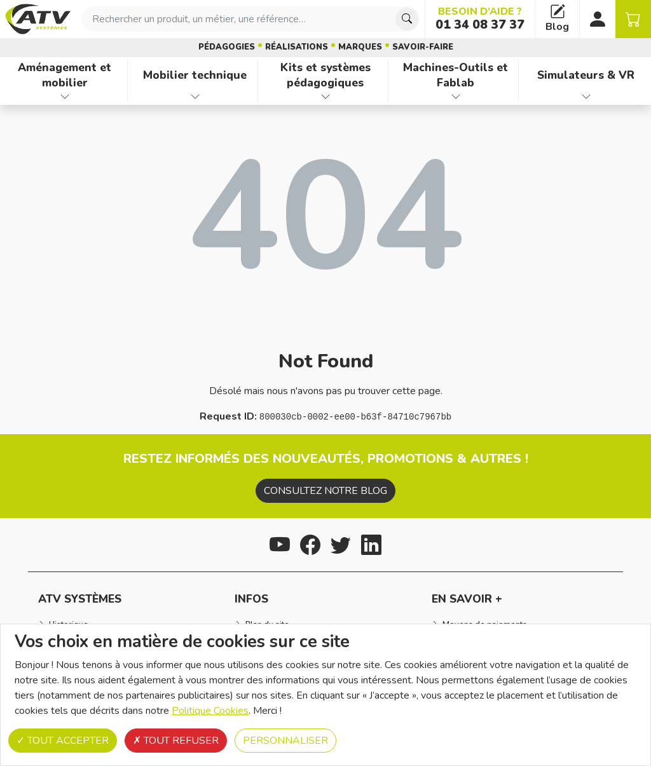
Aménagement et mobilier (64, 75)
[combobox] (250, 19)
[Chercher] (406, 19)
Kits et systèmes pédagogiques (325, 75)
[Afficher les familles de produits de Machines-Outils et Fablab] (456, 96)
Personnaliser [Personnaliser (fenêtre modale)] (285, 741)
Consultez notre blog (325, 491)
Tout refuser (176, 741)
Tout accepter (63, 741)
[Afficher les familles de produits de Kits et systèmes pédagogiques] (325, 96)
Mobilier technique (195, 75)
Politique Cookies (210, 711)
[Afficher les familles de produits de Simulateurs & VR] (586, 96)
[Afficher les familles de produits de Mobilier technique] (195, 96)
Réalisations (296, 47)
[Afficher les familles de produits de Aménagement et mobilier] (65, 96)
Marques (360, 47)
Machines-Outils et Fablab (455, 75)
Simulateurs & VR (585, 75)
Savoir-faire (422, 47)
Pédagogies (226, 47)
